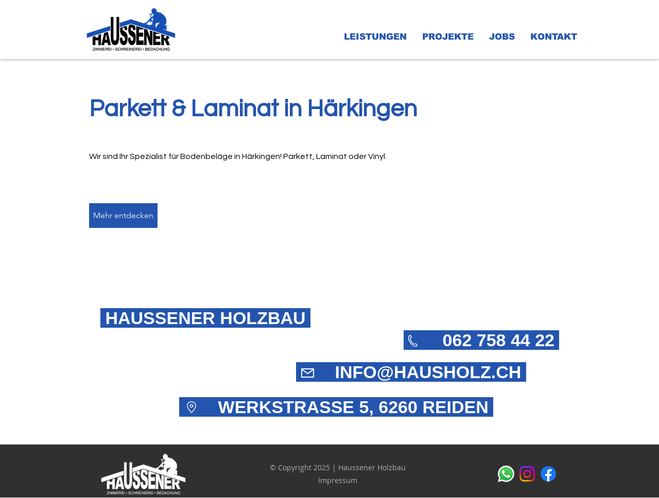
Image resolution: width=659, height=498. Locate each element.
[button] (375, 37)
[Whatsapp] (506, 474)
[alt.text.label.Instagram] (527, 474)
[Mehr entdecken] (123, 215)
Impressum (337, 480)
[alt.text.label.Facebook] (548, 474)
